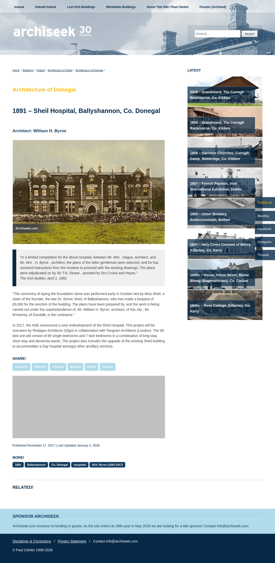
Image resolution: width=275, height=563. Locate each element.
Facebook (21, 366)
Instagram (265, 242)
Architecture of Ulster (60, 70)
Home (16, 70)
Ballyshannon (36, 464)
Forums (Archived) (213, 7)
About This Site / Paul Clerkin (167, 7)
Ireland (19, 7)
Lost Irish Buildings (81, 7)
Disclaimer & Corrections (31, 541)
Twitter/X (40, 366)
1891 (18, 464)
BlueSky (75, 366)
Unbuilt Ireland (45, 7)
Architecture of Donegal (89, 70)
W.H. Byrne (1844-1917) (107, 464)
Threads (107, 366)
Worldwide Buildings (121, 7)
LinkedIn (58, 366)
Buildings (28, 70)
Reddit (91, 366)
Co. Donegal (60, 464)
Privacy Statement (72, 541)
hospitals (80, 464)
